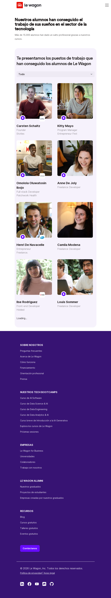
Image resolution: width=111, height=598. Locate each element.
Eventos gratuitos (29, 533)
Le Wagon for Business (31, 450)
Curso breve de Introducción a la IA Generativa (44, 420)
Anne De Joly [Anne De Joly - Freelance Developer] (67, 183)
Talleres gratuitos (29, 528)
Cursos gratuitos (28, 522)
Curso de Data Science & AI (34, 403)
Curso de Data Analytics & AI (34, 415)
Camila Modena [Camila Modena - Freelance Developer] (68, 245)
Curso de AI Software (31, 398)
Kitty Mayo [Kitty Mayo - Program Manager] (65, 126)
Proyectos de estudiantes (33, 492)
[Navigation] (107, 5)
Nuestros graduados (30, 486)
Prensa (23, 379)
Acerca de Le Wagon (30, 356)
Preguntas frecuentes (31, 351)
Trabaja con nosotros (31, 467)
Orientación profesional (32, 373)
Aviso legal (49, 573)
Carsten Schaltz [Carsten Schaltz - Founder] (28, 126)
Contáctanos (30, 548)
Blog (22, 517)
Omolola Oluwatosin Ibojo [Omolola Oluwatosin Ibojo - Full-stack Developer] (31, 185)
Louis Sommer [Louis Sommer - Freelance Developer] (67, 302)
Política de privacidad (31, 573)
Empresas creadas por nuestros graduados (42, 498)
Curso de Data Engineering (33, 409)
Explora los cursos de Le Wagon (36, 426)
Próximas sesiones (29, 431)
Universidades (27, 456)
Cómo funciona (27, 362)
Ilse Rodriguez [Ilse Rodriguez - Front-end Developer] (27, 302)
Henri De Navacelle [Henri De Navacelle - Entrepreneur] (30, 245)
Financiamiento (27, 367)
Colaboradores (27, 462)
